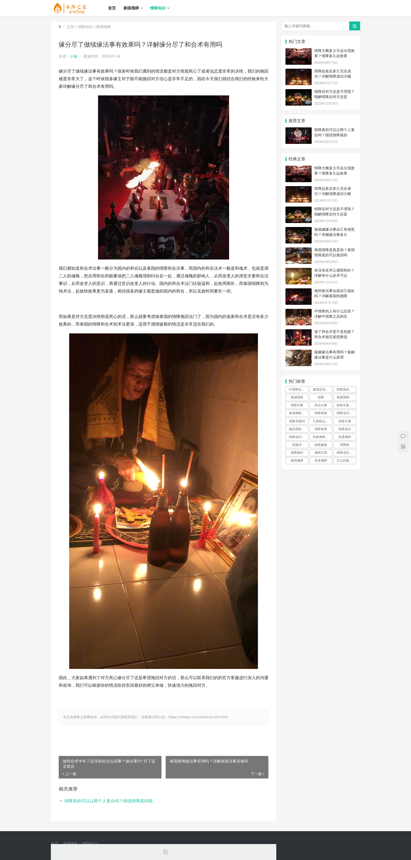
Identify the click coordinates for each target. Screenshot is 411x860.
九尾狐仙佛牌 (322, 421)
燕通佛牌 (344, 437)
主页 (70, 27)
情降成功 (344, 429)
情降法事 (297, 405)
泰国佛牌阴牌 (298, 413)
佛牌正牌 (321, 453)
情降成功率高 (346, 413)
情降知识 (158, 8)
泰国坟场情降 (322, 389)
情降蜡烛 (321, 413)
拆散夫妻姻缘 (346, 405)
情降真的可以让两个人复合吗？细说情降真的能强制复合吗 (110, 800)
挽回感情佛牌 (298, 429)
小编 (73, 56)
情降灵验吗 (297, 421)
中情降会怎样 (298, 389)
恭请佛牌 (321, 460)
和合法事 (321, 405)
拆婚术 (297, 445)
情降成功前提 (346, 453)
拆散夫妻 (344, 421)
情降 (321, 397)
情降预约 (297, 453)
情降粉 (344, 445)
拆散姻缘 (321, 445)
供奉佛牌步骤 (322, 437)
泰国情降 (103, 27)
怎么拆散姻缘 (346, 460)
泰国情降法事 (346, 397)
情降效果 (321, 429)
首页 (112, 8)
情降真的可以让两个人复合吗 (346, 389)
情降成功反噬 (298, 437)
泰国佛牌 (131, 8)
